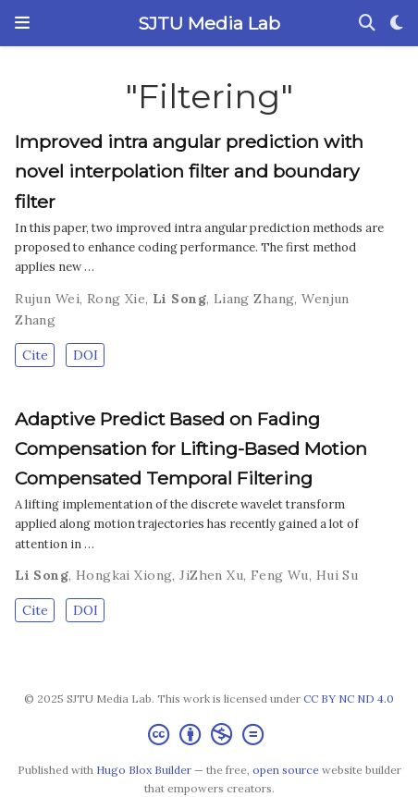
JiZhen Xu (211, 575)
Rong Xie (116, 298)
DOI (85, 355)
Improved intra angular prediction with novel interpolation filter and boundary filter (189, 171)
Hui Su (337, 575)
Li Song (179, 298)
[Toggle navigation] (22, 23)
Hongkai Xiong (124, 575)
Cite (35, 355)
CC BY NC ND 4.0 (348, 698)
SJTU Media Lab (209, 23)
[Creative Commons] (209, 734)
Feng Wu (280, 575)
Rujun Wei (47, 298)
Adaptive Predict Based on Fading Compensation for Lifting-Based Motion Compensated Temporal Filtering (191, 448)
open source (285, 770)
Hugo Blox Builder (143, 770)
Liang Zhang (254, 298)
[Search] (367, 23)
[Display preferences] (396, 23)
